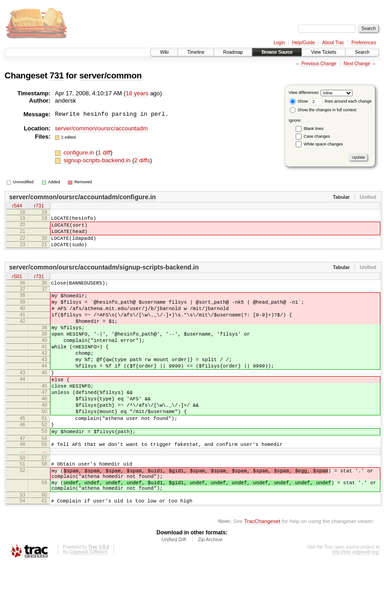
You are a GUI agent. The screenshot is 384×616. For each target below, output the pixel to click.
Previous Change (319, 63)
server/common (110, 75)
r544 (17, 206)
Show (299, 101)
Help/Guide (303, 42)
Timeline (195, 52)
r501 (17, 285)
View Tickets (323, 52)
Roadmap (233, 52)
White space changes (323, 144)
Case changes (317, 136)
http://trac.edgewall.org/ (355, 603)
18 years (137, 93)
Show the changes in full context (323, 110)
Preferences (364, 42)
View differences (304, 92)
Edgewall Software (88, 603)
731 (57, 75)
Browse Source (276, 52)
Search (362, 52)
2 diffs (142, 160)
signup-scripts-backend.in (97, 160)
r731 (39, 206)
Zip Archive (210, 591)
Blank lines (314, 128)
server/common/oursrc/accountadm (101, 128)
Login (279, 42)
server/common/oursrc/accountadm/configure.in (82, 197)
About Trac (333, 42)
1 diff (104, 152)
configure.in (79, 152)
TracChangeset (262, 573)
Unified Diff (173, 591)
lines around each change (341, 101)
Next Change (356, 63)
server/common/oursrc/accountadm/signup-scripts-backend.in (104, 275)
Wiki (164, 52)
